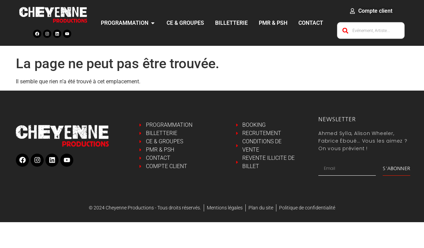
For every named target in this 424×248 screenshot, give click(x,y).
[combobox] (371, 30)
